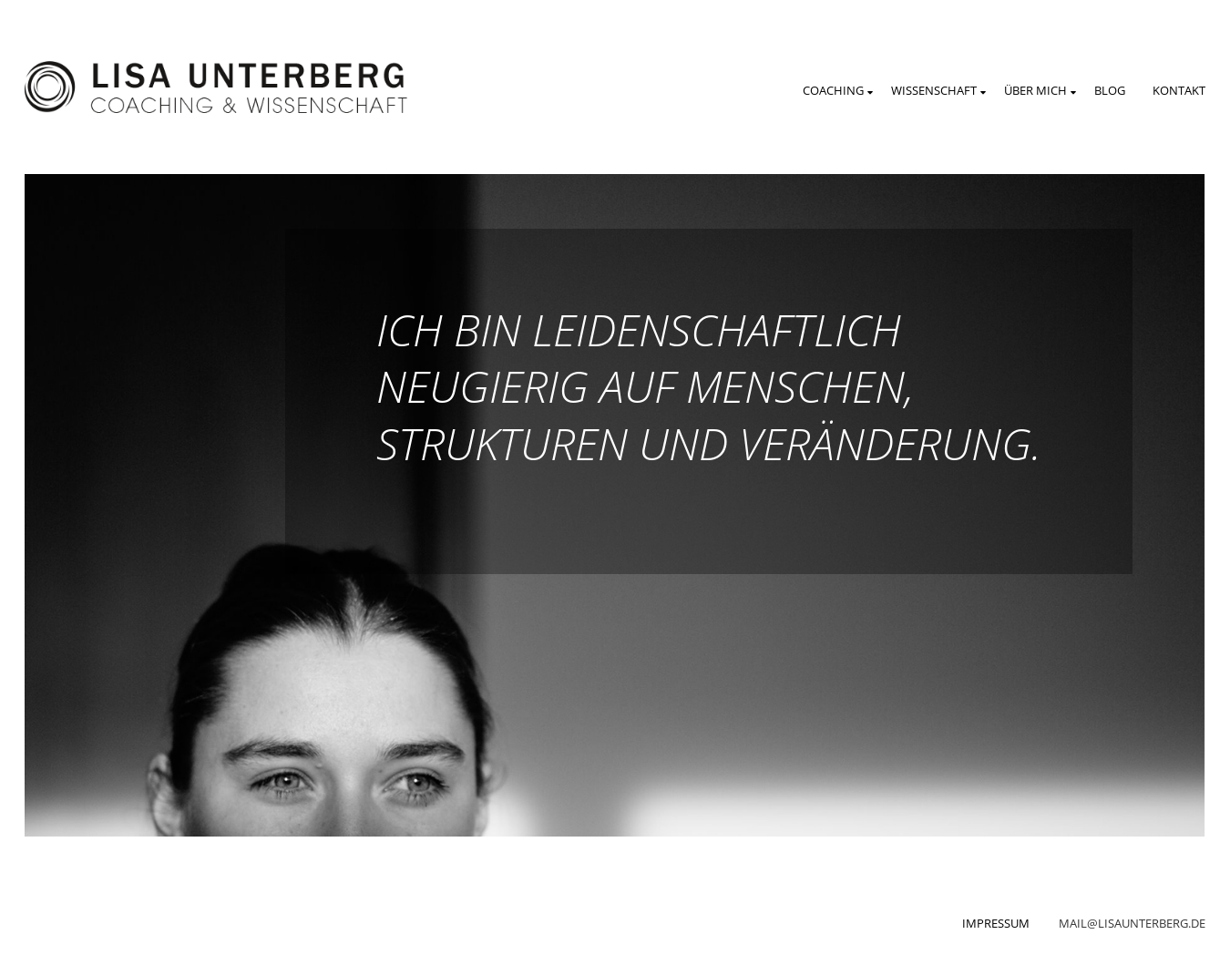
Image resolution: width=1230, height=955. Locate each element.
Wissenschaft (934, 90)
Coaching (833, 90)
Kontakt (1179, 90)
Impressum (996, 923)
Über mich (1035, 90)
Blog (1109, 90)
